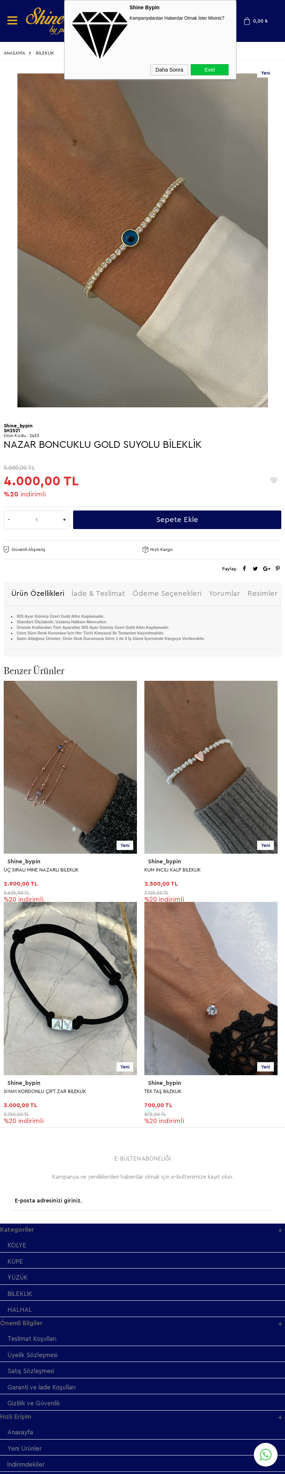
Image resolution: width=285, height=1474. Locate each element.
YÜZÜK (18, 1057)
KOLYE (16, 1024)
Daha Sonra (169, 70)
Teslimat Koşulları (33, 1119)
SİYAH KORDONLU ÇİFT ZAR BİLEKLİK (185, 870)
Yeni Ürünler (26, 1230)
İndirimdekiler (27, 1246)
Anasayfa (20, 1214)
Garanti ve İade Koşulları (43, 1168)
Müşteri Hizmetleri (34, 1263)
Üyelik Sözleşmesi (33, 1135)
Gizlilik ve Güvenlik (34, 1184)
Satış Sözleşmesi (31, 1152)
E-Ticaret (122, 1464)
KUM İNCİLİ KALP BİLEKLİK (32, 870)
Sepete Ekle (177, 519)
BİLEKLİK (19, 1073)
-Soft (105, 1464)
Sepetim (19, 1279)
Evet (209, 70)
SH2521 (12, 430)
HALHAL (19, 1090)
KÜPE (15, 1041)
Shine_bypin (23, 862)
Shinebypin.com (171, 1444)
